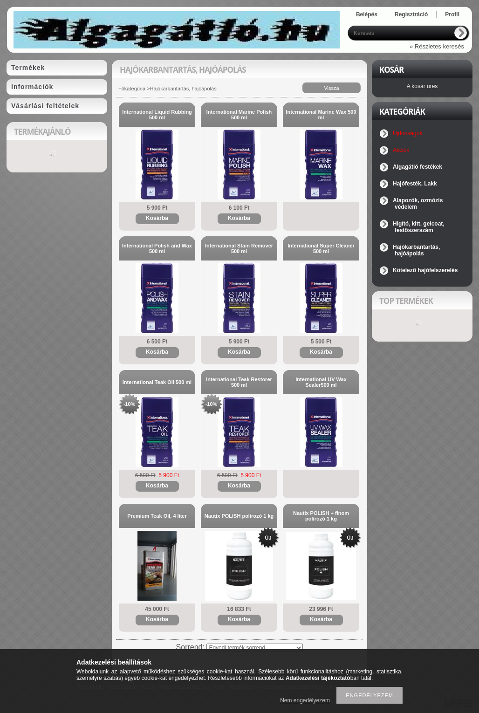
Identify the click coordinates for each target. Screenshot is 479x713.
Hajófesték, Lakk (415, 183)
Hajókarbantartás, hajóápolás (416, 250)
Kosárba (157, 218)
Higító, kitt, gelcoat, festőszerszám (419, 226)
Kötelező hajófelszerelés (425, 270)
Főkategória (131, 88)
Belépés (366, 14)
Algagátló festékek (417, 167)
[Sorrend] (254, 648)
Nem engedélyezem (305, 700)
